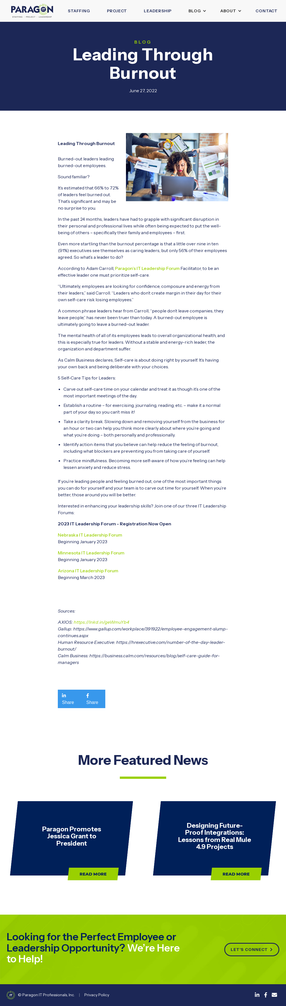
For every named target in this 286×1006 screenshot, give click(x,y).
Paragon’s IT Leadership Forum (147, 268)
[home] (32, 11)
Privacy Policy (96, 994)
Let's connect (252, 949)
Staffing (79, 10)
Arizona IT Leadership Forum (88, 570)
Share (68, 698)
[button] (196, 11)
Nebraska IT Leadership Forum (90, 535)
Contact (267, 10)
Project (117, 10)
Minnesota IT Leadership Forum (91, 553)
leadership (158, 10)
